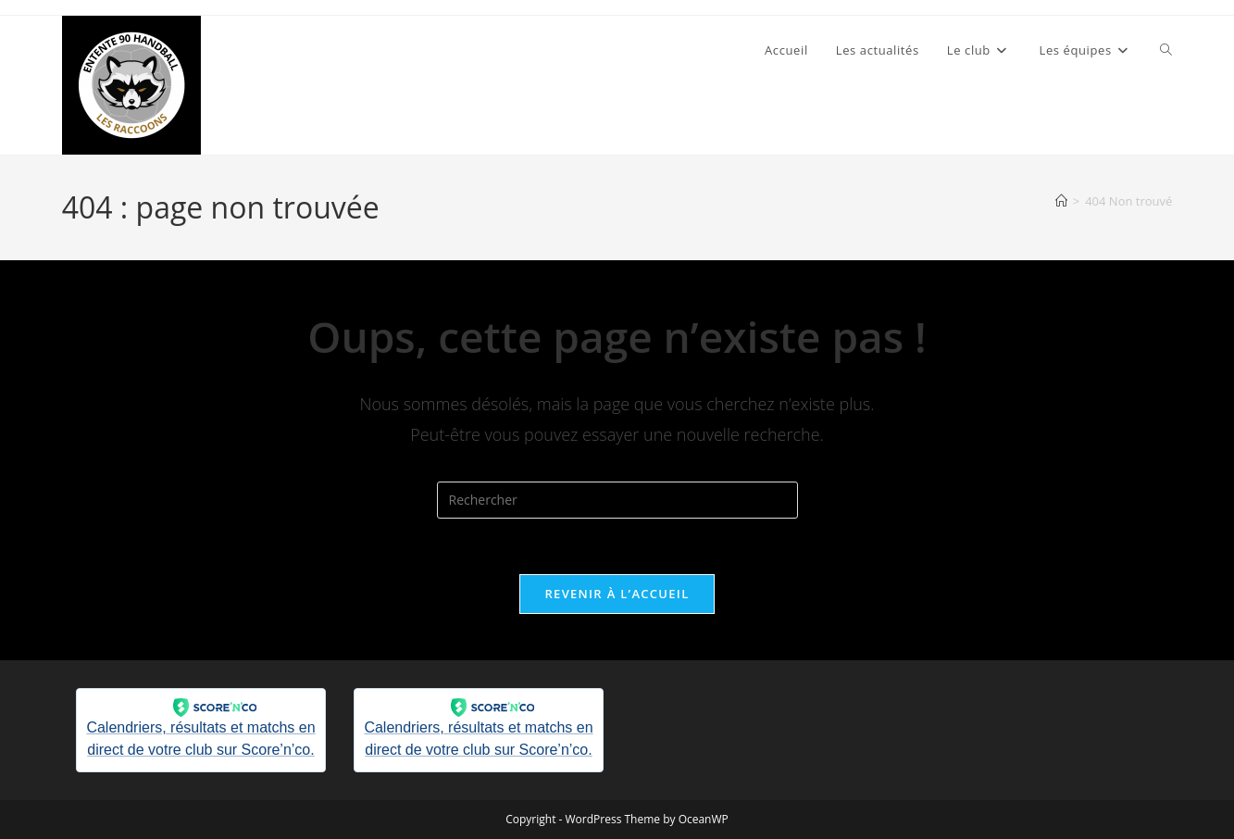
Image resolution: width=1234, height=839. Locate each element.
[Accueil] (1061, 201)
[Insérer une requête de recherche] (617, 500)
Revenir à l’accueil (616, 593)
